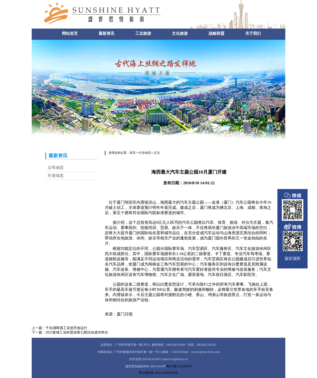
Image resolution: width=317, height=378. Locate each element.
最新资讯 (106, 33)
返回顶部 (292, 258)
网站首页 (70, 33)
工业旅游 (143, 33)
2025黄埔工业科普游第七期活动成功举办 (77, 332)
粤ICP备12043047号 (179, 366)
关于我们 (253, 33)
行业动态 (56, 175)
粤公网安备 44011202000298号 (158, 373)
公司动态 (56, 167)
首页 (132, 152)
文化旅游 (180, 33)
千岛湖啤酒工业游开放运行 (66, 328)
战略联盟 (216, 33)
